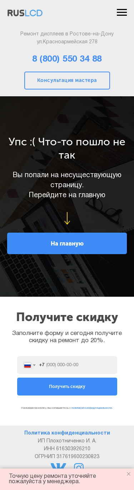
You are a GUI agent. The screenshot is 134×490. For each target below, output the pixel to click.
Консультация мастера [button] (67, 80)
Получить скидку (67, 386)
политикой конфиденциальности (91, 408)
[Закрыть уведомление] (128, 473)
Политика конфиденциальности (67, 433)
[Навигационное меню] (122, 12)
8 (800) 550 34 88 (67, 59)
